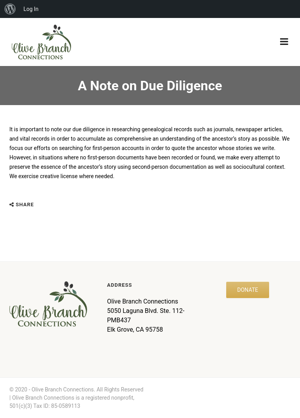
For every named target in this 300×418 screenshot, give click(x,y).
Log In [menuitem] (30, 9)
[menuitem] (10, 9)
